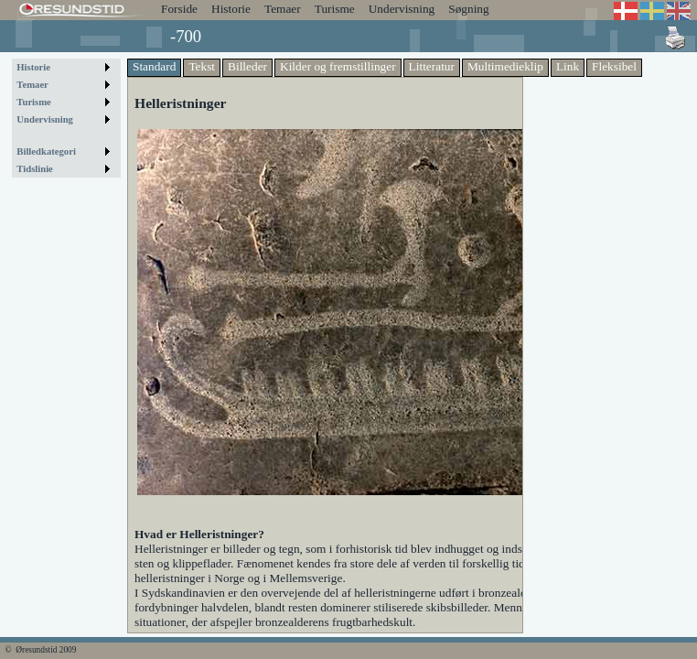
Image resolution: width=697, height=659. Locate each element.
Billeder (247, 66)
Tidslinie (34, 169)
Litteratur (432, 66)
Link (567, 66)
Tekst (201, 66)
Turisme (335, 9)
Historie (231, 9)
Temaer (282, 9)
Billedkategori (46, 151)
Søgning (468, 9)
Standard (154, 66)
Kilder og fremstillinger (338, 66)
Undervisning (402, 9)
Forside (179, 9)
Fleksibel (614, 66)
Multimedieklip (505, 66)
